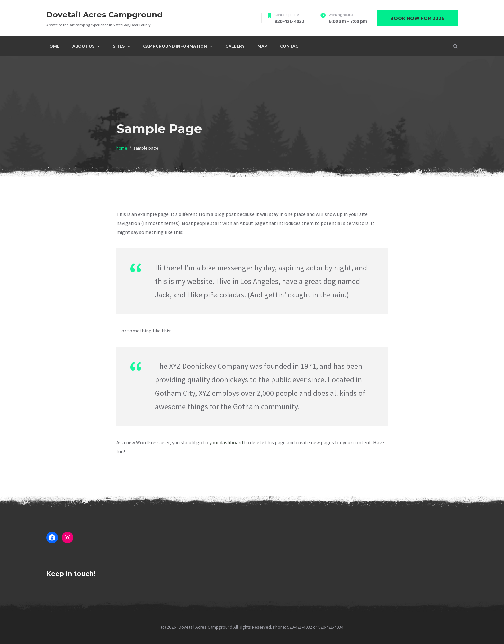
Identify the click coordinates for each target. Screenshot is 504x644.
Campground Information (175, 46)
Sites (119, 46)
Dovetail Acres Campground (104, 14)
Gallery (235, 46)
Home (52, 46)
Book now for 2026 (417, 18)
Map (262, 46)
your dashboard (226, 442)
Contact (290, 46)
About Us (83, 46)
